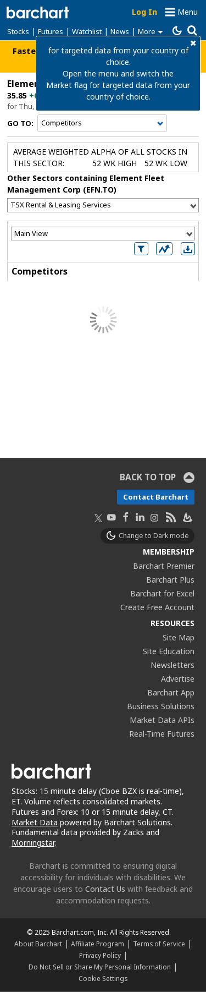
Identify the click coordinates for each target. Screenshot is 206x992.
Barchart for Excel (162, 593)
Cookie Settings (103, 978)
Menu (187, 12)
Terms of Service (159, 943)
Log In (144, 12)
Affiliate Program (97, 943)
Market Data (35, 822)
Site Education (168, 651)
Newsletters (172, 665)
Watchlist (87, 31)
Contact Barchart (155, 497)
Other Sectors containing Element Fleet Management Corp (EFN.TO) (85, 184)
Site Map (178, 637)
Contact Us (105, 889)
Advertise (177, 678)
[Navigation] (102, 123)
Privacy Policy (100, 955)
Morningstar (33, 842)
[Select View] (103, 233)
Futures (50, 31)
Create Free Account (157, 607)
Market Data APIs (162, 720)
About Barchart (38, 943)
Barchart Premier (163, 566)
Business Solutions (160, 706)
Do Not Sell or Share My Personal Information (100, 966)
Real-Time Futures (161, 733)
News (119, 31)
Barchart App (170, 692)
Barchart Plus (170, 579)
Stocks (18, 31)
